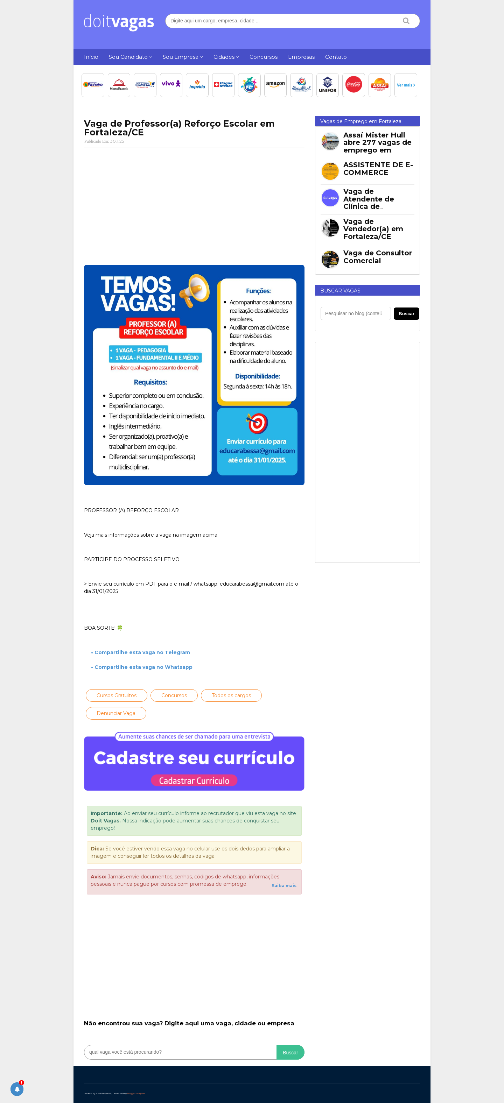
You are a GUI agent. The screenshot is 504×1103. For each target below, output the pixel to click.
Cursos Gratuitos (116, 695)
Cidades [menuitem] (224, 57)
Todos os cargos (231, 695)
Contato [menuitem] (336, 57)
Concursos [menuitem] (264, 57)
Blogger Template (136, 1093)
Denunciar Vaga (116, 713)
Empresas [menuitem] (301, 57)
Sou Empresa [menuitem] (180, 57)
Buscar (290, 1052)
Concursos (174, 695)
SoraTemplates (103, 1093)
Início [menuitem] (91, 57)
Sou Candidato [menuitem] (128, 57)
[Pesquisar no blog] (356, 313)
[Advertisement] (194, 204)
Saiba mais (284, 885)
